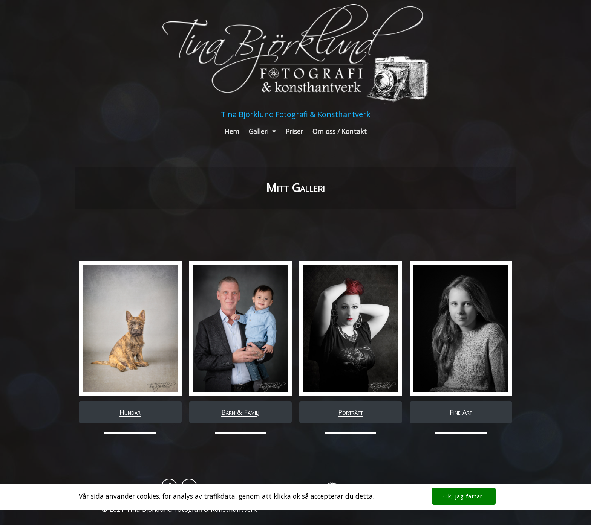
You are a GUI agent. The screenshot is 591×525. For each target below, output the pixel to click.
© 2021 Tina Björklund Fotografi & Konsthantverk (179, 509)
